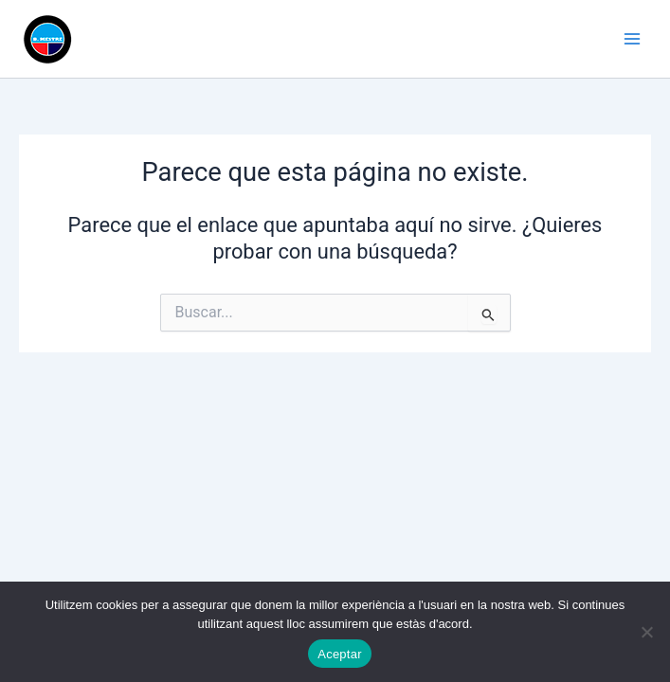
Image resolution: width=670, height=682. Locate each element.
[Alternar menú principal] (632, 39)
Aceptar (339, 654)
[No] (646, 631)
